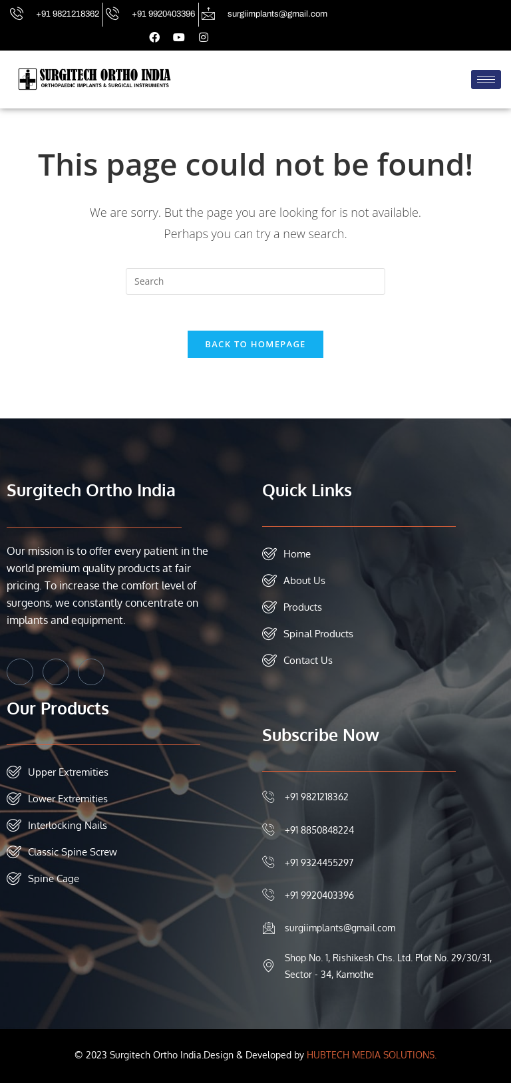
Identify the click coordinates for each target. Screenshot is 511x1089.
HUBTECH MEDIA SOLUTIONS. (371, 1060)
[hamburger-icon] (486, 80)
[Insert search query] (255, 282)
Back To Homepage (255, 350)
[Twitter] (56, 678)
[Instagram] (91, 678)
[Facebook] (20, 678)
